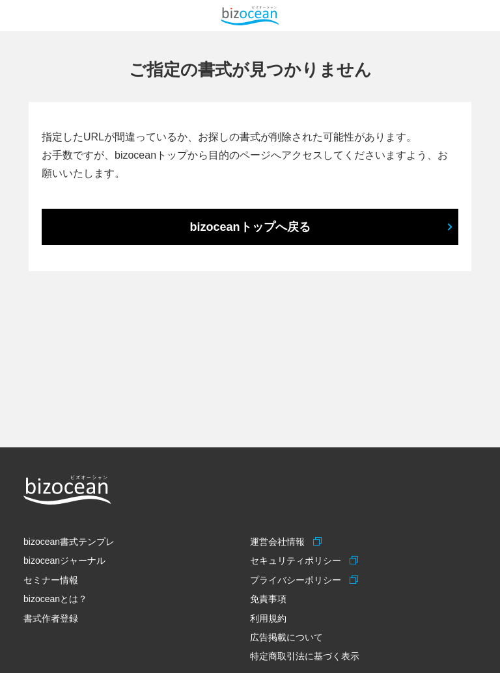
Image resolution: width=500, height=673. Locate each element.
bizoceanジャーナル (64, 560)
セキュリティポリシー (297, 560)
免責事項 (268, 599)
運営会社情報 (279, 541)
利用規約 (268, 618)
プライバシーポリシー (297, 580)
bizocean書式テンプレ (69, 541)
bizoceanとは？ (55, 599)
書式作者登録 (50, 618)
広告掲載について (286, 637)
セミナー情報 (50, 580)
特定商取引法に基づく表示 (304, 656)
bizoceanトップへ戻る (249, 226)
